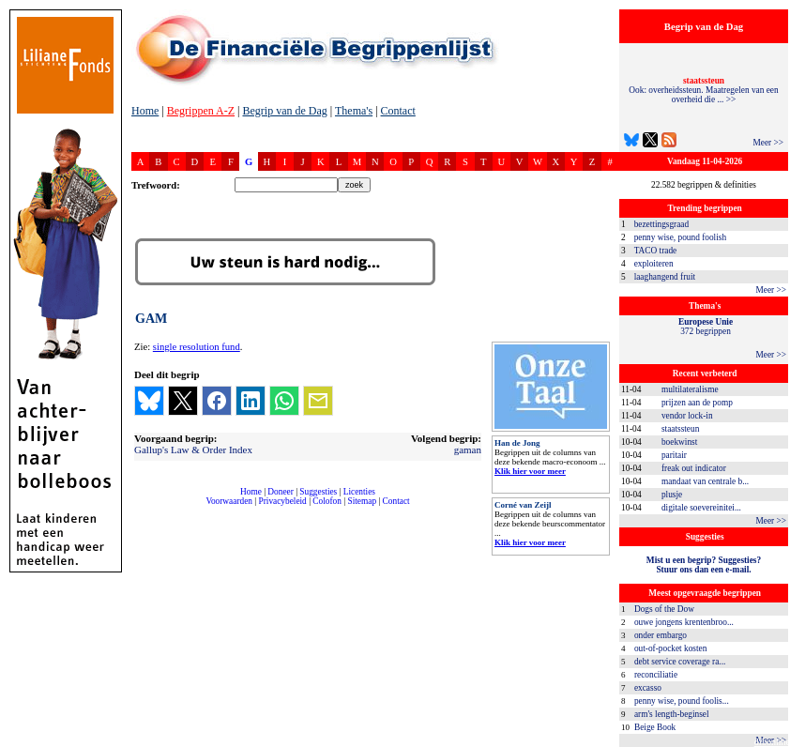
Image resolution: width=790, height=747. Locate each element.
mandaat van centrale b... (705, 481)
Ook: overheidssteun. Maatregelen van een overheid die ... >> (703, 90)
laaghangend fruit (665, 277)
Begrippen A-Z (201, 110)
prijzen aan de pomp (697, 402)
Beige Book (655, 727)
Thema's (353, 110)
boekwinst (679, 442)
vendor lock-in (687, 415)
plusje (671, 494)
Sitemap (361, 501)
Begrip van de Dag (284, 110)
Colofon (327, 501)
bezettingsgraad (662, 224)
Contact (398, 110)
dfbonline (772, 742)
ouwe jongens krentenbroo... (684, 622)
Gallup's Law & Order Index (193, 449)
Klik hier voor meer (530, 471)
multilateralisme (690, 389)
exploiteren (654, 263)
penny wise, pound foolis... (681, 701)
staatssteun (680, 429)
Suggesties (318, 491)
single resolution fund (196, 347)
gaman (467, 449)
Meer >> (767, 142)
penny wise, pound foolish (680, 237)
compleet (141, 508)
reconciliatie (655, 674)
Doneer (280, 491)
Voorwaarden (228, 501)
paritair (674, 455)
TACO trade (655, 250)
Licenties (359, 491)
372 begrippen (705, 326)
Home (145, 110)
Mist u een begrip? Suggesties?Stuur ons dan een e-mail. (703, 565)
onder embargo (660, 635)
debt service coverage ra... (679, 661)
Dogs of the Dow (664, 609)
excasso (647, 688)
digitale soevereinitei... (701, 507)
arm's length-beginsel (671, 714)
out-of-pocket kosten (670, 648)
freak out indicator (693, 468)
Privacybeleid (283, 501)
